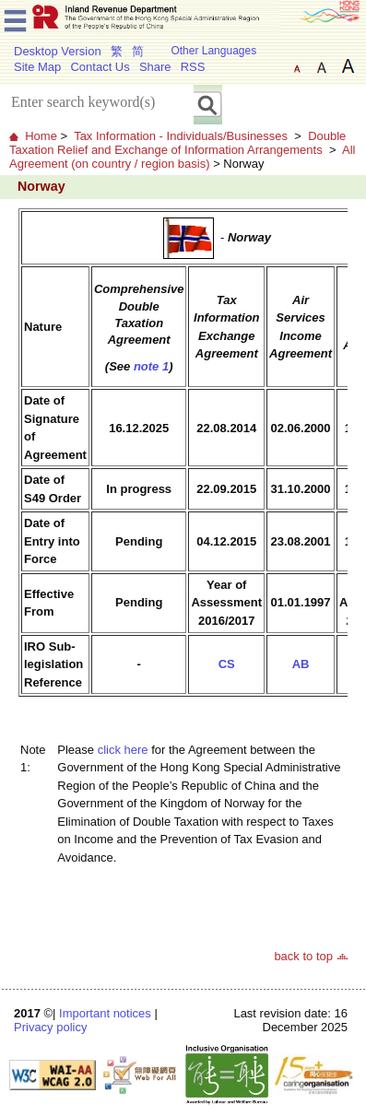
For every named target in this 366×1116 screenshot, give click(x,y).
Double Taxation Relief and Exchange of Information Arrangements (177, 143)
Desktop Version (57, 51)
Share (155, 67)
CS (226, 664)
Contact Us (99, 67)
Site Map (37, 67)
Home (41, 136)
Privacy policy (50, 1027)
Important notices (105, 1013)
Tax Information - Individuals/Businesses (181, 136)
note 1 (151, 366)
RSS (193, 67)
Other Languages (213, 50)
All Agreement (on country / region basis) (182, 156)
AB (301, 664)
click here (123, 750)
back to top (303, 956)
